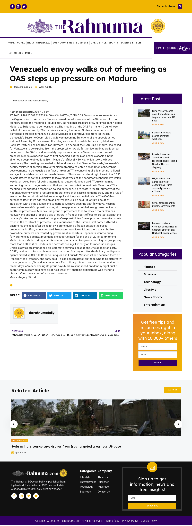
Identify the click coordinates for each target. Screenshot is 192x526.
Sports (114, 43)
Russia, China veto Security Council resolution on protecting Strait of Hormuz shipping (164, 161)
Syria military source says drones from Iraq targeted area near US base (66, 447)
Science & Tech (131, 43)
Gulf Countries (63, 43)
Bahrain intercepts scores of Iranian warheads (161, 136)
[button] (180, 6)
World (21, 43)
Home (11, 43)
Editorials (16, 53)
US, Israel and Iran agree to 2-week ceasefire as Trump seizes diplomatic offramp (162, 185)
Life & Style (98, 43)
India (30, 43)
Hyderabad (43, 43)
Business (82, 43)
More (28, 53)
